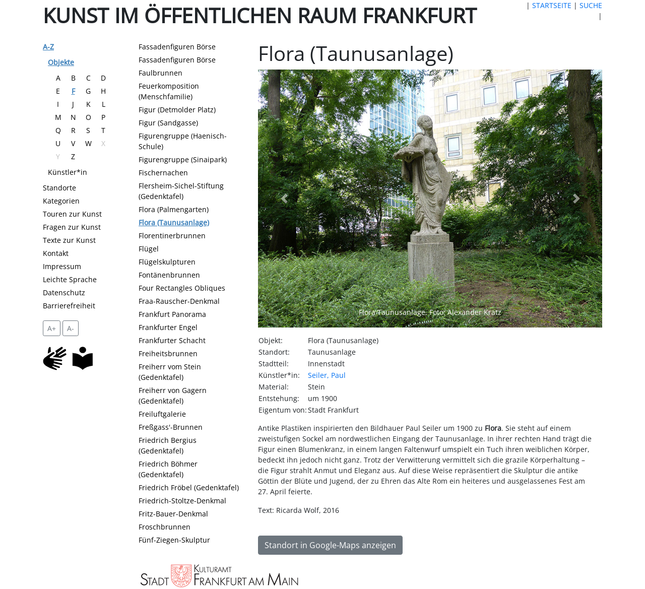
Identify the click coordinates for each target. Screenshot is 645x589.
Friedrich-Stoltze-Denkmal (182, 500)
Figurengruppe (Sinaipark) (183, 159)
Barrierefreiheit (69, 305)
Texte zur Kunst (69, 240)
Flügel (149, 248)
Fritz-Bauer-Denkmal (173, 513)
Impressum (62, 266)
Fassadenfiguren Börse (177, 46)
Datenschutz (64, 292)
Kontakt (56, 253)
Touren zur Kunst (72, 214)
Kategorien (61, 201)
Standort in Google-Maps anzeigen (330, 545)
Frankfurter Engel (168, 327)
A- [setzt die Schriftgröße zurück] (70, 328)
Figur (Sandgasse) (168, 122)
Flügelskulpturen (167, 262)
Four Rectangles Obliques (182, 288)
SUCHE (590, 5)
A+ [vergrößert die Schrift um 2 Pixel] (51, 328)
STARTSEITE (551, 5)
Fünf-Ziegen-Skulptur (174, 540)
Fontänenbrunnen (169, 275)
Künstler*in (67, 172)
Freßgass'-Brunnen (171, 427)
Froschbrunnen (164, 527)
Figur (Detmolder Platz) (177, 109)
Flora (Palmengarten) (174, 209)
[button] (283, 199)
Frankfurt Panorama (172, 314)
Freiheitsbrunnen (168, 353)
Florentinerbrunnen (172, 235)
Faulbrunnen (160, 73)
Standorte (59, 187)
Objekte (61, 62)
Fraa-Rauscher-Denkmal (179, 301)
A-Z (48, 46)
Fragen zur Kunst (72, 227)
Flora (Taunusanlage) (174, 222)
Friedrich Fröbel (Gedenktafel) (189, 487)
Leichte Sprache (70, 279)
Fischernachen (163, 172)
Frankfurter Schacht (172, 340)
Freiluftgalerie (162, 414)
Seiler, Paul (327, 375)
